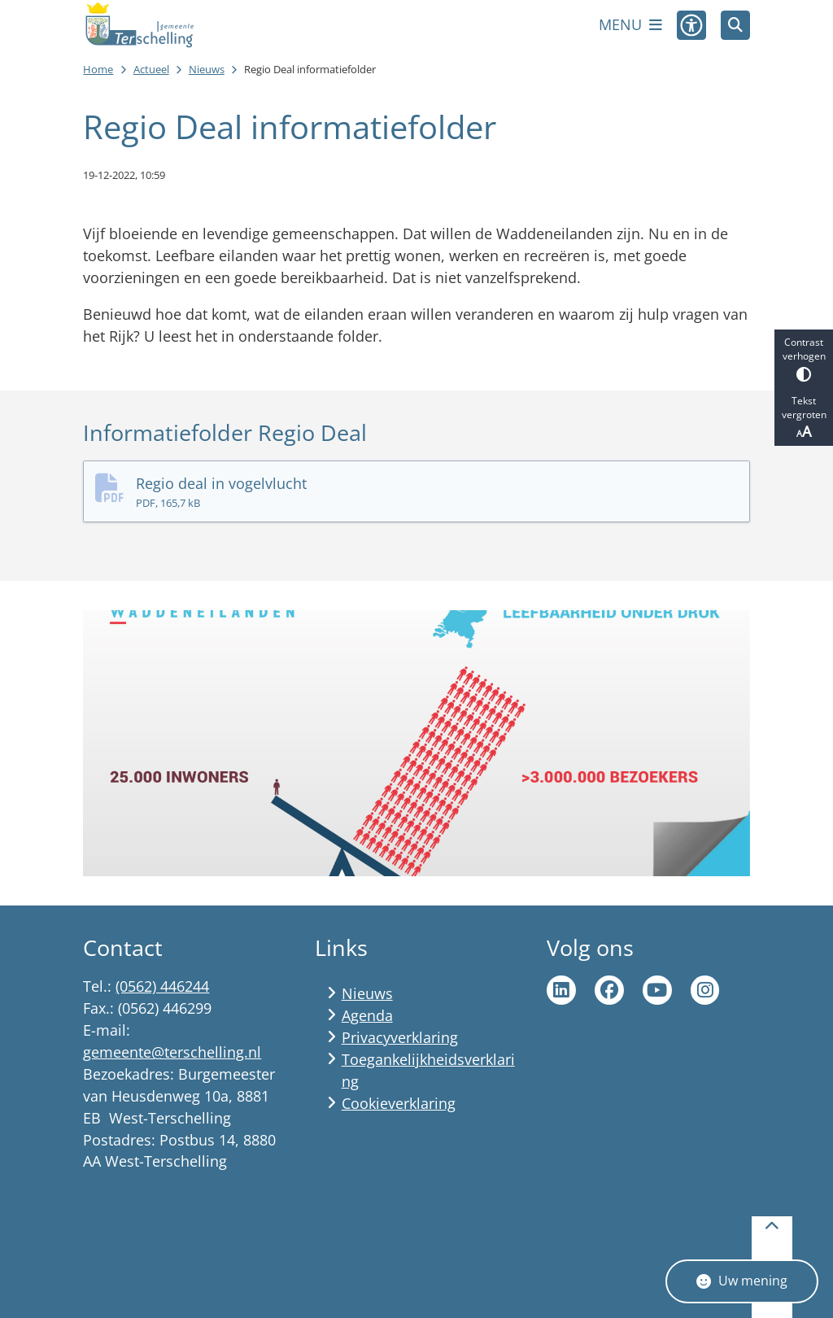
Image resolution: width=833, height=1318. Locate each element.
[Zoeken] (735, 24)
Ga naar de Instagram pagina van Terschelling (705, 990)
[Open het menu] (630, 25)
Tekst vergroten (803, 417)
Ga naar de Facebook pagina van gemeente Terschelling (609, 990)
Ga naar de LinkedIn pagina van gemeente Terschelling (561, 990)
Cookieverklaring (399, 1103)
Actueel (151, 69)
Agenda (367, 1015)
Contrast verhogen (803, 358)
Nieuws (207, 69)
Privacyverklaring (400, 1037)
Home (98, 69)
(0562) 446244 (162, 986)
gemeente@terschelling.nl (172, 1052)
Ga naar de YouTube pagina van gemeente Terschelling (657, 990)
